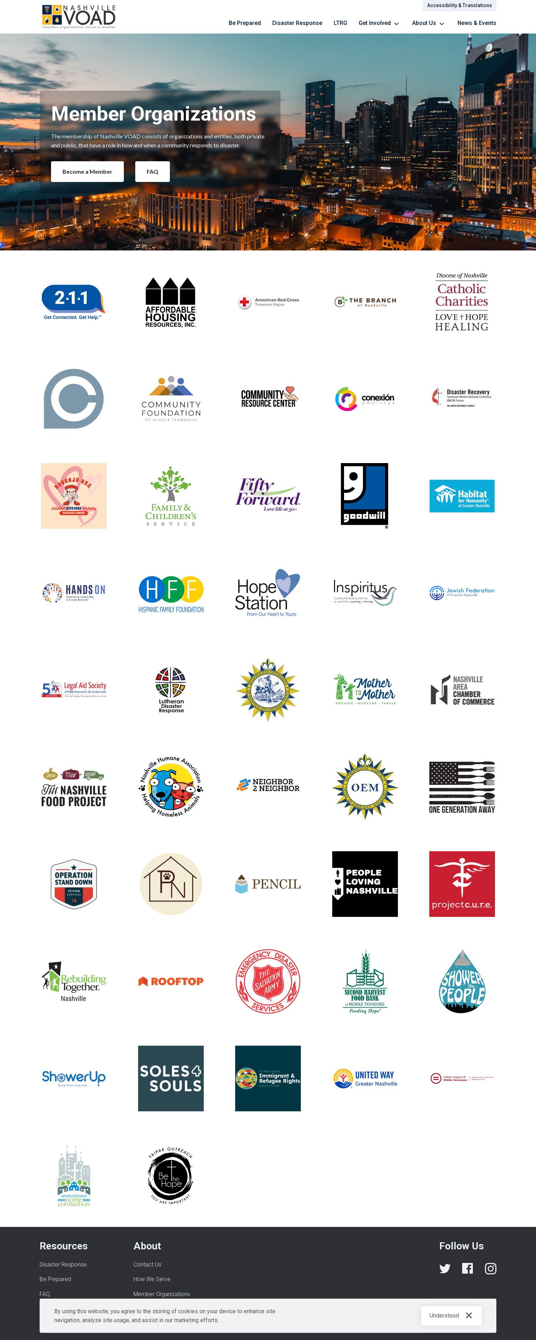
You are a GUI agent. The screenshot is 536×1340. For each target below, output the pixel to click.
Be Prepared (245, 23)
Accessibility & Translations (459, 5)
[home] (79, 17)
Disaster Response (297, 23)
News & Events (476, 23)
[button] (380, 23)
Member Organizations (161, 1294)
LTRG (340, 23)
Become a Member (87, 171)
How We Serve (152, 1279)
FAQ (152, 171)
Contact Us (147, 1264)
